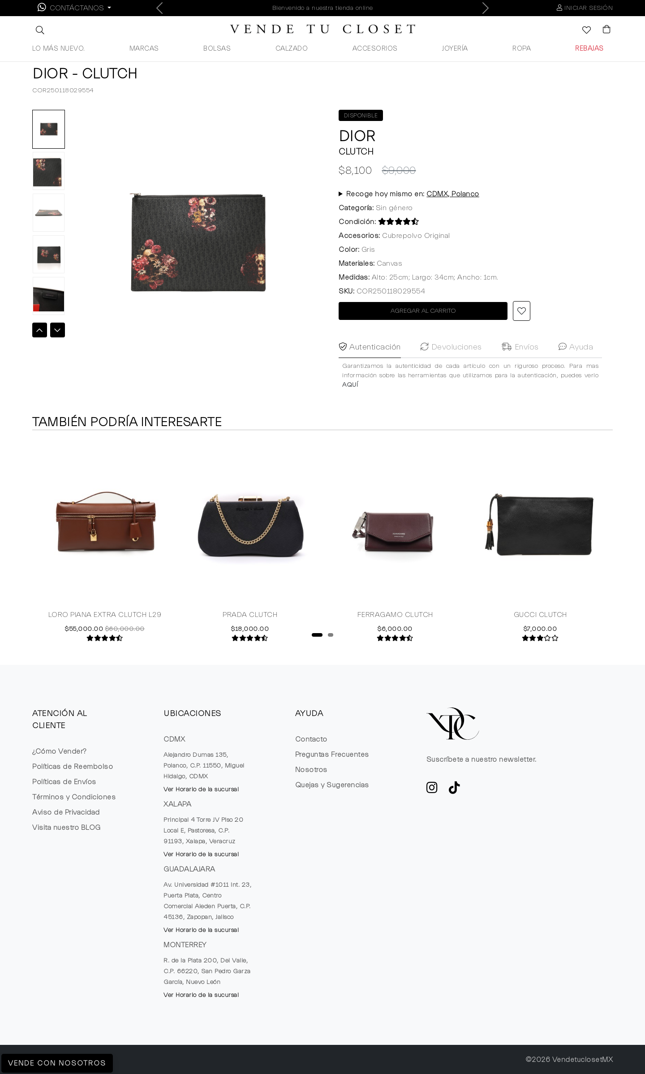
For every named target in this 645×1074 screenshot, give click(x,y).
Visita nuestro (66, 828)
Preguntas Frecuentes (332, 755)
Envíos (520, 372)
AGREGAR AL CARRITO (423, 311)
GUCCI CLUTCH (540, 620)
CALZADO (291, 48)
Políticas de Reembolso (72, 767)
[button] (39, 30)
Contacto (311, 739)
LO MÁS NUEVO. (58, 48)
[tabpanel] (104, 545)
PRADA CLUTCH (250, 620)
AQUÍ (350, 410)
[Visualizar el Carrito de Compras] (602, 30)
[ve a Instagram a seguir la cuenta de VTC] (432, 790)
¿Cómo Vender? (59, 751)
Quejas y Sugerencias (332, 785)
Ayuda (576, 372)
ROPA (521, 48)
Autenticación (370, 372)
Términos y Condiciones (74, 797)
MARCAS (144, 48)
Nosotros (311, 770)
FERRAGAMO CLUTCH (395, 620)
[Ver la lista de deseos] (582, 31)
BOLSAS (217, 48)
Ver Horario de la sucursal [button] (201, 789)
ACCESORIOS (375, 48)
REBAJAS (589, 48)
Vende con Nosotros (57, 1063)
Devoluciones (451, 372)
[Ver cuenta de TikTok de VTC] (454, 790)
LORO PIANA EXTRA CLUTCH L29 (105, 620)
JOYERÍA (455, 48)
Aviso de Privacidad (66, 812)
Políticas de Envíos (64, 782)
